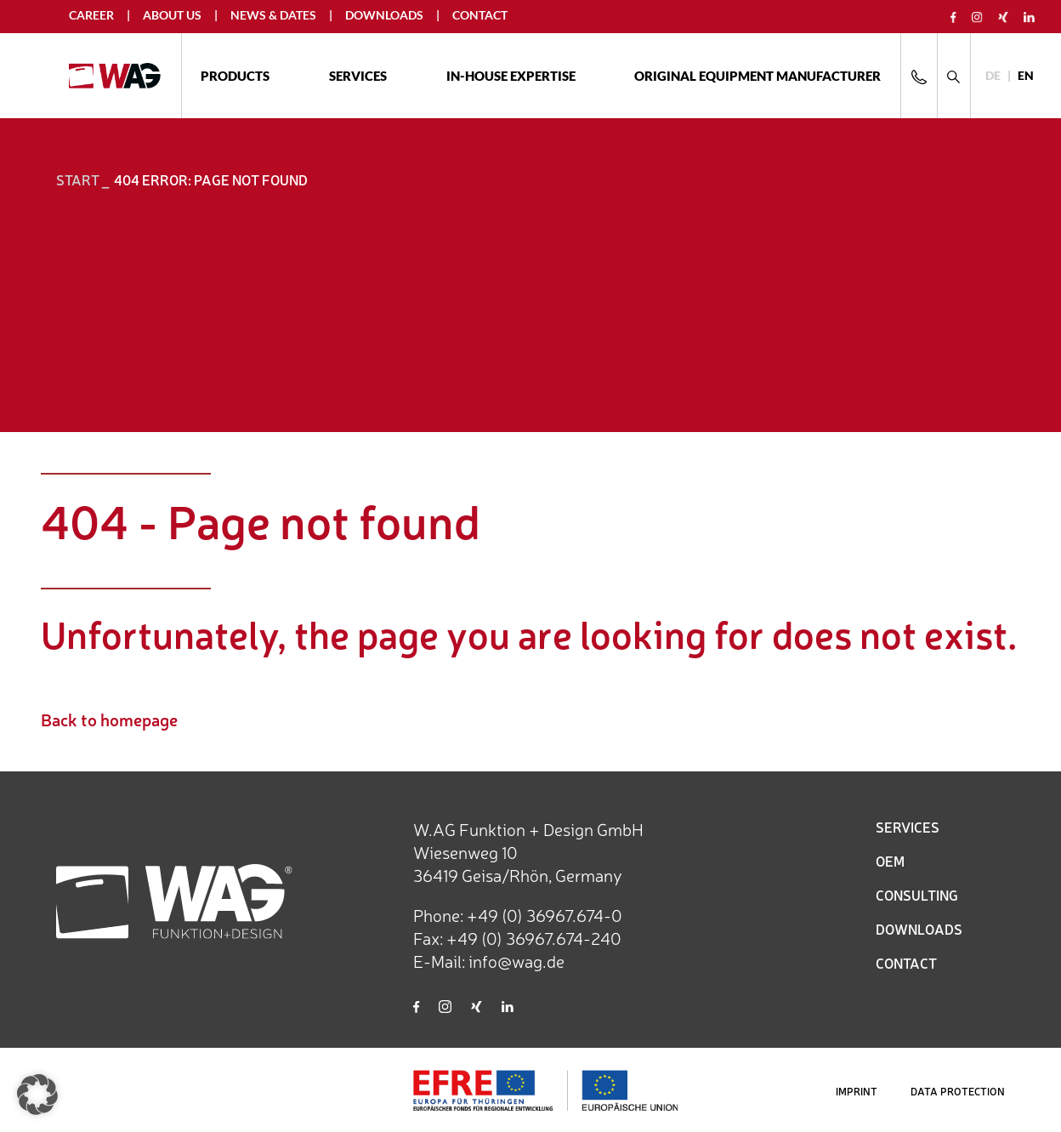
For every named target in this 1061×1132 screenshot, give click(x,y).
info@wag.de (516, 960)
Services (358, 75)
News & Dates (273, 15)
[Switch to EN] (1026, 76)
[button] (37, 1094)
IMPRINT (856, 1091)
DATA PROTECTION (958, 1091)
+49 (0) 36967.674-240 (533, 937)
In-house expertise (511, 75)
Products (235, 75)
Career (91, 15)
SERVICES (907, 826)
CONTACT (906, 962)
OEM (890, 860)
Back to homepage (109, 719)
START (77, 179)
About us (172, 15)
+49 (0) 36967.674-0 (544, 914)
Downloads (384, 15)
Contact (480, 15)
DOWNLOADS (919, 928)
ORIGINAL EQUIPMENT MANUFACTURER (757, 75)
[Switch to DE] (993, 76)
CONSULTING (917, 894)
